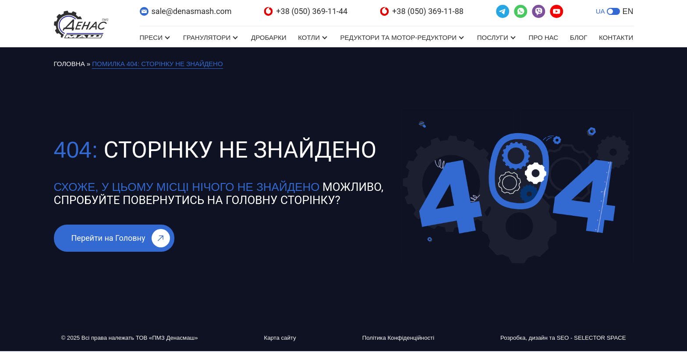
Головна (69, 63)
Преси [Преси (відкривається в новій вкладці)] (151, 37)
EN (627, 11)
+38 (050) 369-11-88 (422, 11)
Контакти (616, 37)
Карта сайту (284, 338)
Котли (309, 37)
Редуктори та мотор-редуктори (398, 37)
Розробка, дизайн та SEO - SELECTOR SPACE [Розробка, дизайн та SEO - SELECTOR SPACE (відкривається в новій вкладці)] (554, 338)
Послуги (492, 37)
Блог (578, 37)
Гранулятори (207, 37)
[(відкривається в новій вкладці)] (503, 11)
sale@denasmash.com (186, 11)
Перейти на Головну (120, 238)
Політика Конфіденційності (393, 338)
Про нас (543, 37)
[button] (613, 11)
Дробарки (269, 37)
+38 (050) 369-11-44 (305, 11)
